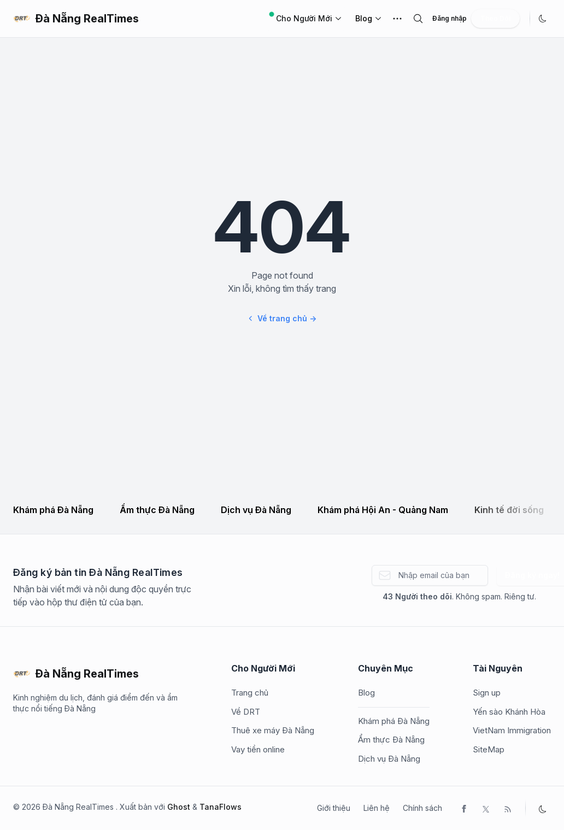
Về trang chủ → (282, 318)
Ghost (178, 806)
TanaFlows (220, 806)
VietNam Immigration (512, 730)
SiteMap (488, 749)
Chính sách (422, 808)
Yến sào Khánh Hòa (509, 712)
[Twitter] (486, 808)
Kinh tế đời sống (509, 509)
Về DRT (245, 712)
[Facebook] (464, 808)
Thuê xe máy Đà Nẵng (272, 730)
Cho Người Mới (305, 17)
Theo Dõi (495, 18)
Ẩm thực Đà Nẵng (157, 509)
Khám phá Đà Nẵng (53, 509)
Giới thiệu (333, 808)
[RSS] (507, 808)
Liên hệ (376, 808)
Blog (363, 18)
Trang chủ (249, 692)
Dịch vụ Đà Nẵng (256, 509)
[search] (418, 18)
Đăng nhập (449, 18)
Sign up (487, 692)
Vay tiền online (258, 749)
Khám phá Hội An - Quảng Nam (383, 509)
